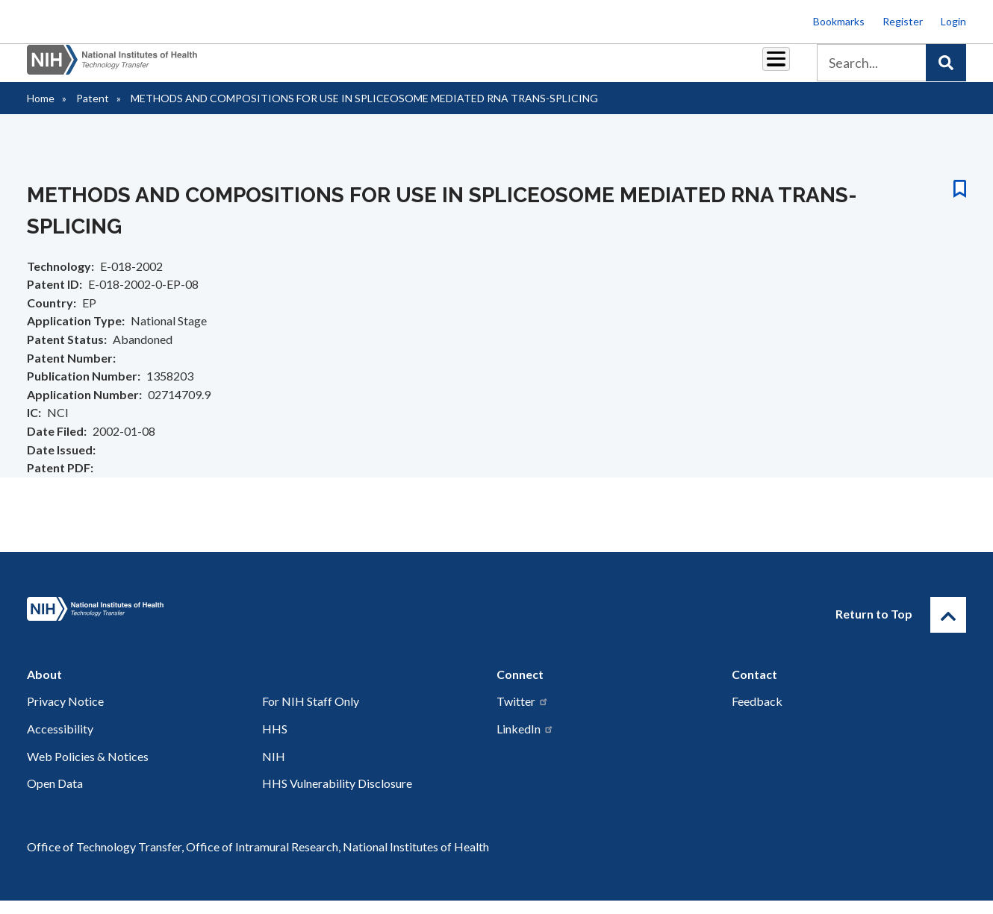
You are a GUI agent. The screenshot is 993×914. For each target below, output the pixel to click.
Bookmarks (839, 21)
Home (41, 111)
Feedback (757, 714)
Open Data (55, 796)
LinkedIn (525, 742)
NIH (273, 770)
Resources (571, 68)
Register (903, 21)
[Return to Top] (948, 628)
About (762, 68)
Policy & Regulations (671, 68)
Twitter (523, 714)
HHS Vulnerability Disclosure (337, 796)
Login (953, 21)
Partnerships (354, 68)
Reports (501, 68)
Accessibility (60, 742)
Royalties (433, 68)
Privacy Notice (65, 714)
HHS (274, 742)
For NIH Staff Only (310, 714)
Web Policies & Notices (88, 770)
